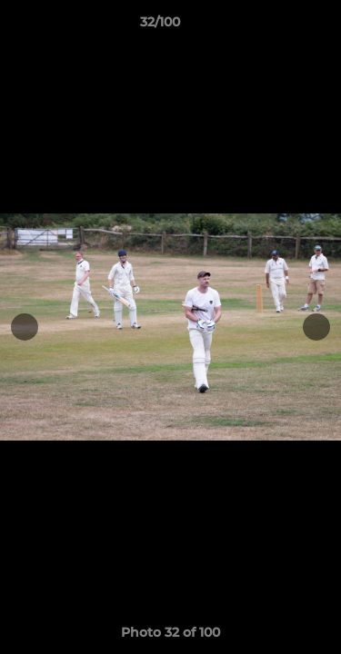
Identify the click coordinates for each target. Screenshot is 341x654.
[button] (275, 26)
